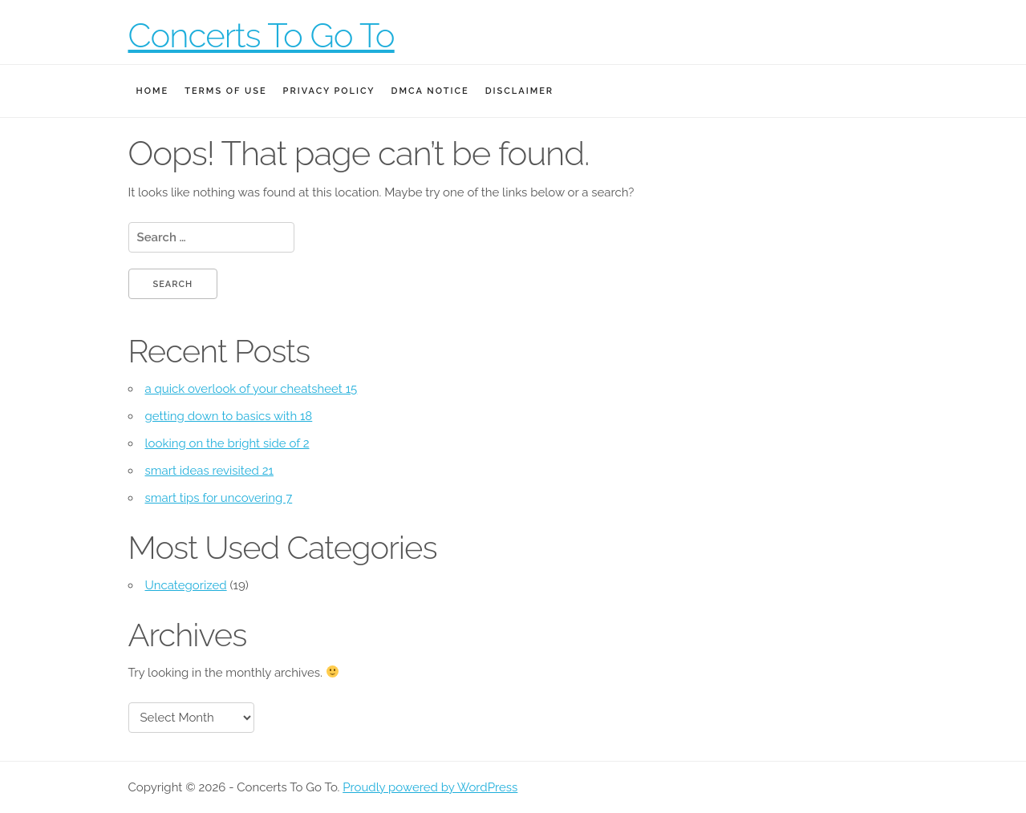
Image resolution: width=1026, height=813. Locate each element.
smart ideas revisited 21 (209, 470)
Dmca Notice (430, 91)
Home (152, 91)
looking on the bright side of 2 (227, 443)
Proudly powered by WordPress (430, 787)
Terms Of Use (225, 91)
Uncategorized (186, 585)
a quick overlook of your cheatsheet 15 (251, 389)
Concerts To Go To (261, 35)
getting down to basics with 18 (229, 416)
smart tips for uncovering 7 (219, 498)
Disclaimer (519, 91)
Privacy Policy (329, 91)
